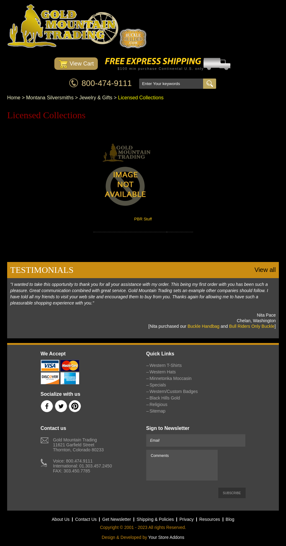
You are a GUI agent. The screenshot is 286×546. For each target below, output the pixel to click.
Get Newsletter (116, 519)
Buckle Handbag (204, 326)
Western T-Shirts (166, 365)
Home (13, 97)
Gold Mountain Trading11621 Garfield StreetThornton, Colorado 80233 (78, 444)
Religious (159, 404)
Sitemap (158, 410)
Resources (209, 519)
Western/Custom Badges (174, 391)
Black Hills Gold (165, 397)
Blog (230, 519)
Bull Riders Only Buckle (252, 326)
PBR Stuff (143, 219)
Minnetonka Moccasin (171, 378)
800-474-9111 (107, 83)
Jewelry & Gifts (95, 97)
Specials (158, 384)
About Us (61, 519)
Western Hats (163, 371)
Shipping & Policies (155, 519)
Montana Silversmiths (50, 97)
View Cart (76, 64)
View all (265, 269)
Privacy (186, 519)
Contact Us (86, 519)
